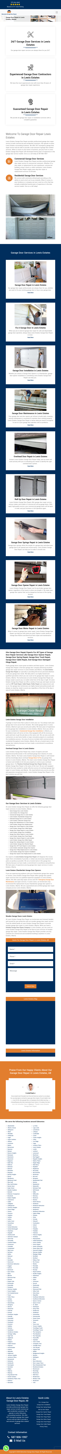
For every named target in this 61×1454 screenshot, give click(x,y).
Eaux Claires (11, 1272)
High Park (10, 1336)
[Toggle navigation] (56, 12)
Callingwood (11, 1205)
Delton (9, 1254)
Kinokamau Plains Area (14, 1379)
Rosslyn (35, 1270)
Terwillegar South (38, 1328)
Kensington (11, 1365)
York (34, 1382)
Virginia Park (36, 1349)
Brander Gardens (12, 1190)
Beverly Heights (12, 1174)
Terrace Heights (37, 1326)
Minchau (35, 1196)
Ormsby (35, 1219)
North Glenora (37, 1202)
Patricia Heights (37, 1235)
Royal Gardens (37, 1272)
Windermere (36, 1377)
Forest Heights (12, 1291)
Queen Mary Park (37, 1248)
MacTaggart (36, 1157)
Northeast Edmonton (38, 1205)
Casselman (11, 1223)
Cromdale (10, 1246)
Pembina (35, 1237)
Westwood (36, 1373)
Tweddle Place (37, 1345)
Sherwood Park (37, 1289)
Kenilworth (10, 1363)
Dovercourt (10, 1262)
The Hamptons (37, 1332)
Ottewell (35, 1221)
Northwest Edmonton (39, 1211)
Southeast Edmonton (38, 1297)
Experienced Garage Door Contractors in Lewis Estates (30, 76)
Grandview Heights (13, 1314)
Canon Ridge (11, 1209)
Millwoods (36, 1194)
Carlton (9, 1219)
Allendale (10, 1134)
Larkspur (35, 1132)
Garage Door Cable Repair (44, 1424)
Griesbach (10, 1322)
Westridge (35, 1371)
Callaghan (10, 1204)
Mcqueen (35, 1178)
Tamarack (35, 1320)
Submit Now (30, 986)
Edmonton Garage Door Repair (30, 1452)
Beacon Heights (12, 1153)
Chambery (10, 1231)
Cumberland (11, 1248)
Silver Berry (36, 1293)
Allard (9, 1132)
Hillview (10, 1340)
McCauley (35, 1171)
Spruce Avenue (37, 1301)
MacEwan (35, 1155)
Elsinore (10, 1279)
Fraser (9, 1295)
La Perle (35, 1126)
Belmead (10, 1167)
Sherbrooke (36, 1285)
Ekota (9, 1274)
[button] (24, 1087)
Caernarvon (11, 1200)
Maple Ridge (36, 1163)
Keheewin (10, 1361)
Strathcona (36, 1310)
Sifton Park (36, 1291)
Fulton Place (11, 1297)
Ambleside (10, 1136)
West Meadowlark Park (39, 1365)
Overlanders (36, 1223)
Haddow (10, 1326)
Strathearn (36, 1312)
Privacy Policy (43, 1426)
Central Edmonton (12, 1227)
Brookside (10, 1196)
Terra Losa (36, 1324)
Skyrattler (35, 1295)
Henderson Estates (13, 1332)
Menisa (35, 1182)
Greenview (10, 1320)
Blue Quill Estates (12, 1184)
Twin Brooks (36, 1347)
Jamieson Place (12, 1357)
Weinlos (35, 1355)
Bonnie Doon (11, 1186)
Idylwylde (10, 1351)
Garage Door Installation (43, 1405)
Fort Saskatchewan (13, 1293)
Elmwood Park (11, 1277)
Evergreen (10, 1287)
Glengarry (10, 1305)
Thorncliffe (36, 1338)
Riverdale (35, 1266)
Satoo (34, 1279)
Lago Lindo (36, 1128)
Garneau (10, 1301)
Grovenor (10, 1324)
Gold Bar (10, 1310)
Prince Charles (37, 1242)
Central (9, 1225)
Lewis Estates (37, 1147)
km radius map (30, 1022)
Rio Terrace (36, 1262)
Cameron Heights (12, 1207)
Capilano (10, 1215)
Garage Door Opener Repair (43, 1412)
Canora (9, 1211)
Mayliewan (36, 1169)
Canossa (10, 1213)
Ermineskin (11, 1283)
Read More (30, 292)
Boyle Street (11, 1188)
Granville (10, 1316)
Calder (9, 1202)
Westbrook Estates (38, 1367)
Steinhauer (36, 1307)
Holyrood (10, 1345)
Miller (34, 1192)
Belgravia (10, 1161)
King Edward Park (12, 1375)
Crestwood (10, 1244)
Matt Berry (36, 1165)
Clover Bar (10, 1239)
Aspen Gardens (12, 1139)
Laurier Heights (37, 1137)
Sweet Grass (36, 1318)
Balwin (9, 1145)
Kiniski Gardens (12, 1377)
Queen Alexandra (37, 1246)
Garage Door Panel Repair (44, 1422)
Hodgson (10, 1342)
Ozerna (35, 1227)
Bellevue (10, 1165)
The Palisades (37, 1336)
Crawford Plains (12, 1242)
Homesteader (11, 1347)
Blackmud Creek (12, 1180)
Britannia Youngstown (14, 1194)
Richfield (35, 1256)
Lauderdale (36, 1134)
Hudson (10, 1349)
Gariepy (10, 1299)
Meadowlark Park (37, 1180)
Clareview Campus (13, 1237)
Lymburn (35, 1151)
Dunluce (10, 1268)
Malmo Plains (36, 1161)
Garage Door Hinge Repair (43, 1417)
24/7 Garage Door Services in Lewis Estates (30, 43)
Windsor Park (36, 1379)
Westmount (36, 1369)
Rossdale (35, 1268)
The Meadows (37, 1334)
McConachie (36, 1172)
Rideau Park (36, 1260)
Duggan (10, 1266)
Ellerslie (10, 1275)
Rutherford (36, 1275)
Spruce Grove (36, 1303)
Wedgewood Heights (38, 1353)
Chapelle (10, 1233)
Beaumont (10, 1159)
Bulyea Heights (12, 1198)
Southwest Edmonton (39, 1299)
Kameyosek (11, 1359)
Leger (34, 1143)
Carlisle (10, 1217)
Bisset (9, 1176)
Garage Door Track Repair (44, 1414)
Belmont (10, 1169)
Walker (35, 1351)
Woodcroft (36, 1380)
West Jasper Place (38, 1363)
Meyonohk (36, 1186)
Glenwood (10, 1309)
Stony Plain (36, 1309)
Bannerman (11, 1147)
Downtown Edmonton (13, 1264)
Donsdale (10, 1260)
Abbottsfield (11, 1126)
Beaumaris (10, 1157)
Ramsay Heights (37, 1252)
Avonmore (10, 1143)
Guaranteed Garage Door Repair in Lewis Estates (30, 110)
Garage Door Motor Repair (43, 1419)
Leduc (34, 1139)
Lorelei (35, 1149)
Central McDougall (13, 1229)
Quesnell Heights (37, 1250)
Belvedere (10, 1171)
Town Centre (36, 1342)
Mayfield (35, 1167)
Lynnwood (36, 1153)
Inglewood (10, 1353)
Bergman (10, 1172)
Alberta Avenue (12, 1128)
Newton (35, 1200)
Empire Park (11, 1281)
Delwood (10, 1256)
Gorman (10, 1312)
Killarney (10, 1373)
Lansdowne (36, 1130)
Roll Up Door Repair (43, 1409)
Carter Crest (11, 1221)
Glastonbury (11, 1303)
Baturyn (10, 1151)
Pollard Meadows (38, 1240)
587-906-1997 (19, 1437)
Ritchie (35, 1264)
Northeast (35, 1204)
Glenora (10, 1307)
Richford (35, 1258)
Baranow (10, 1149)
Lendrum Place (37, 1145)
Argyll (9, 1137)
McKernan (36, 1174)
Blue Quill (10, 1182)
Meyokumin (36, 1184)
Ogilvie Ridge (36, 1213)
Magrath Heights (37, 1159)
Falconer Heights (12, 1289)
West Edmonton (37, 1361)
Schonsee (35, 1281)
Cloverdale (10, 1240)
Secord (35, 1283)
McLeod (35, 1176)
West (34, 1359)
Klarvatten (10, 1382)
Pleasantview (36, 1239)
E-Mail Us (19, 1441)
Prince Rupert (36, 1244)
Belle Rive (10, 1163)
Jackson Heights (12, 1355)
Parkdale (35, 1231)
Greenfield (10, 1318)
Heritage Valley (12, 1334)
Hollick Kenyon (12, 1344)
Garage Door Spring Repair (43, 1407)
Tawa (34, 1322)
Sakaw (35, 1277)
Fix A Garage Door (44, 1402)
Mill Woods (36, 1190)
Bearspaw (10, 1155)
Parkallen (35, 1229)
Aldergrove (10, 1130)
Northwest (36, 1209)
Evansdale (10, 1285)
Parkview (35, 1233)
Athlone (10, 1141)
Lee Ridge (35, 1141)
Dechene (10, 1252)
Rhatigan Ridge (37, 1254)
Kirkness (10, 1380)
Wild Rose (35, 1375)
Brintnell (10, 1192)
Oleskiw (35, 1215)
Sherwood (35, 1287)
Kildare (9, 1369)
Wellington (36, 1357)
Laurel (34, 1136)
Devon (9, 1258)
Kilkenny (10, 1371)
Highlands (10, 1338)
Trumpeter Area (37, 1344)
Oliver (34, 1217)
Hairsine (10, 1328)
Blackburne (11, 1178)
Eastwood (10, 1270)
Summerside (36, 1316)
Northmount (36, 1207)
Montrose (35, 1198)
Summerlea (36, 1314)
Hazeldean (10, 1330)
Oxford (35, 1225)
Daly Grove (10, 1250)
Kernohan (10, 1367)
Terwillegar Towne (38, 1330)
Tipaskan (35, 1340)
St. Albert (35, 1305)
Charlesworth (11, 1235)
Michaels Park (37, 1188)
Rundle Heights (37, 1274)
